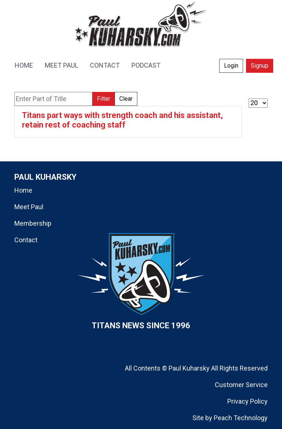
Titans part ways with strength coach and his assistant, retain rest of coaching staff (122, 120)
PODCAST (145, 65)
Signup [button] (259, 65)
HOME (24, 65)
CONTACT (105, 65)
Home (23, 190)
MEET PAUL (61, 65)
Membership (32, 223)
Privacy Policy (247, 401)
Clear (126, 98)
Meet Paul (28, 207)
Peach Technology (241, 418)
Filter (103, 98)
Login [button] (231, 65)
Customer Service (241, 385)
